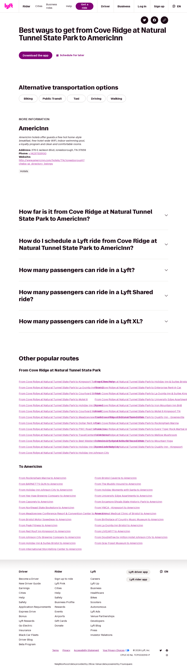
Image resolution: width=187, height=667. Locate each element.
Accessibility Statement (86, 650)
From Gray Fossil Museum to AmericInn (118, 543)
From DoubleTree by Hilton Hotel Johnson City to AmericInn (131, 537)
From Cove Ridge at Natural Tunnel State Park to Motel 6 (53, 399)
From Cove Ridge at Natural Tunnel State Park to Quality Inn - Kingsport (138, 447)
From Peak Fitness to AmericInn (38, 525)
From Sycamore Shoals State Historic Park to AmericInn (128, 501)
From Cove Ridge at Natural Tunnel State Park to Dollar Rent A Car (59, 423)
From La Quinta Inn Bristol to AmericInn (119, 525)
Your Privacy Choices (116, 650)
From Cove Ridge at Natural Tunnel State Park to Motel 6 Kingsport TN (137, 411)
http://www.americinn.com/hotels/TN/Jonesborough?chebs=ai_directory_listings (52, 162)
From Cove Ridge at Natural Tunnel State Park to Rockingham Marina (137, 423)
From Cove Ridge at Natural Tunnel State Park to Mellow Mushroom (136, 435)
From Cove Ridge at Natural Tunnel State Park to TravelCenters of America (64, 435)
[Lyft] (9, 6)
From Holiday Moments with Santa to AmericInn (124, 490)
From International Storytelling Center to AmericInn (50, 549)
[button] (93, 215)
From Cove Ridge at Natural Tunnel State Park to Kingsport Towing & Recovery (66, 381)
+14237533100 (37, 153)
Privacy (66, 650)
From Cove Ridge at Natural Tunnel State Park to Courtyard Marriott (60, 411)
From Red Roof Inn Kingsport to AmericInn (45, 531)
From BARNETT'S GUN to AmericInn (41, 484)
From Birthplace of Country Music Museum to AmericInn (129, 519)
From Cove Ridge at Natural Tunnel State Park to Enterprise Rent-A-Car (138, 387)
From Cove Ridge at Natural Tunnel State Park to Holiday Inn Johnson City (64, 453)
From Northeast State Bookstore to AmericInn (46, 507)
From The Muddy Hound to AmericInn (118, 484)
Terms (55, 650)
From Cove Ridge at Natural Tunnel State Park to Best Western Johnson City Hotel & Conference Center (81, 441)
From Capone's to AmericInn (36, 501)
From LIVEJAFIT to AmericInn (112, 531)
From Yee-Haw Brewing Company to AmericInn (47, 496)
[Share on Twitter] (144, 20)
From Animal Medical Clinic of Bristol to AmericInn (125, 513)
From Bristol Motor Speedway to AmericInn (45, 519)
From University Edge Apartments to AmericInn (123, 496)
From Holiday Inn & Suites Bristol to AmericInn (47, 543)
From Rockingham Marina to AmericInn (42, 478)
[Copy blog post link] (164, 20)
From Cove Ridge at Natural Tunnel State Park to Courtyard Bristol (59, 393)
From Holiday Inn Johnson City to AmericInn (45, 490)
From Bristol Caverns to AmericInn (116, 478)
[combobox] (176, 6)
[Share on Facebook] (154, 20)
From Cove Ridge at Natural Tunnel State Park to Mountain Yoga (134, 441)
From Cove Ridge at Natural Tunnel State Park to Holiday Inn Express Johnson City (69, 447)
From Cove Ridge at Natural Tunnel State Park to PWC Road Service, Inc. (63, 429)
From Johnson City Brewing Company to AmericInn (50, 537)
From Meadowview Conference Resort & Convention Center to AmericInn (63, 513)
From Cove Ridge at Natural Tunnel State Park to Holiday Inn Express (61, 405)
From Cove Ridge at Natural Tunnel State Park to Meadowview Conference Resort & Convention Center (81, 417)
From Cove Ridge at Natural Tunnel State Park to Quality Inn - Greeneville (139, 417)
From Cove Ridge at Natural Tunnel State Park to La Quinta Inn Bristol (61, 387)
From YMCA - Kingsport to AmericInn (117, 507)
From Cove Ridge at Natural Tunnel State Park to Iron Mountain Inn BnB (138, 405)
